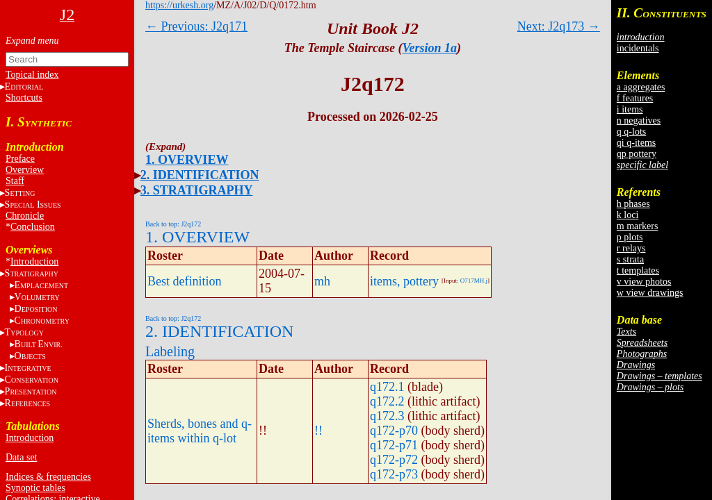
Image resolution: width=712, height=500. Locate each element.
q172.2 (387, 401)
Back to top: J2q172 (173, 224)
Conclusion (32, 227)
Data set (21, 457)
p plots (630, 237)
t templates (638, 270)
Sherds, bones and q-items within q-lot (199, 431)
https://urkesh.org (179, 5)
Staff (15, 181)
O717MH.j (473, 280)
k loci (628, 215)
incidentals (638, 48)
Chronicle (25, 215)
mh (322, 281)
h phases (633, 204)
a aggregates (641, 87)
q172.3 (387, 416)
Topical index (32, 74)
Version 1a (430, 48)
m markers (637, 226)
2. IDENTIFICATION (199, 175)
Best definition (184, 281)
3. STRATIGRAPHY (196, 190)
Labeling (170, 351)
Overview (25, 170)
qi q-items (636, 143)
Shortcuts (24, 97)
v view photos (644, 281)
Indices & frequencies (48, 477)
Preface (20, 158)
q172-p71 (394, 445)
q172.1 (387, 387)
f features (635, 98)
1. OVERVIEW (186, 160)
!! (318, 431)
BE (39, 344)
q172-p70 (394, 431)
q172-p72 (394, 460)
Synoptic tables (35, 488)
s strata (630, 259)
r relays (631, 248)
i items (630, 109)
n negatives (639, 120)
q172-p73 (394, 474)
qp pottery (636, 154)
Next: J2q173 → (558, 26)
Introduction (34, 261)
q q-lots (631, 131)
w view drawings (650, 293)
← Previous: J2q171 (196, 26)
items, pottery (404, 281)
